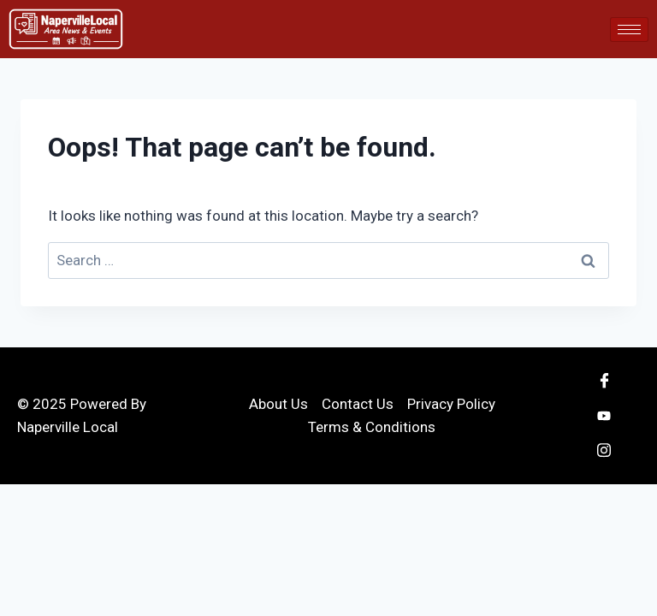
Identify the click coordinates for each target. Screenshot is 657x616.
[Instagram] (604, 450)
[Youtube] (604, 416)
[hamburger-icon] (629, 29)
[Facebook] (604, 381)
